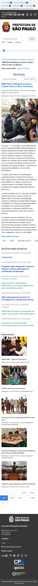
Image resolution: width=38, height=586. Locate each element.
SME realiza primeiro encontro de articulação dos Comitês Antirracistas (18, 298)
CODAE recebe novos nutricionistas (13, 388)
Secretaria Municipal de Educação (14, 60)
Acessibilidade (30, 6)
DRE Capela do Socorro (24, 240)
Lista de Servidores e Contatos (12, 546)
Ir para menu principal (21, 3)
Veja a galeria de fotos (10, 236)
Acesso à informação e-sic (9, 12)
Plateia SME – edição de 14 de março (14, 359)
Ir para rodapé (18, 6)
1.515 (24, 493)
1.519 (20, 498)
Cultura (12, 240)
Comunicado (7, 257)
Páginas (10, 42)
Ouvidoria (4, 14)
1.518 (12, 498)
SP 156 (3, 16)
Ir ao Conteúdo (7, 3)
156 (4, 543)
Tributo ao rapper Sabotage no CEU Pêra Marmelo (18, 484)
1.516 (32, 493)
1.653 (32, 498)
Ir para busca (6, 6)
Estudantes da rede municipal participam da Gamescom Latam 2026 (18, 324)
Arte (4, 240)
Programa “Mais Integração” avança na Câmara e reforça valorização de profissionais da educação (18, 268)
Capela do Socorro (23, 68)
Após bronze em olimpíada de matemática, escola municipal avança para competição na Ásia (17, 285)
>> (3, 503)
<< (7, 493)
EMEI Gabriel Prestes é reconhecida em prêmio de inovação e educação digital (18, 312)
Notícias (18, 42)
